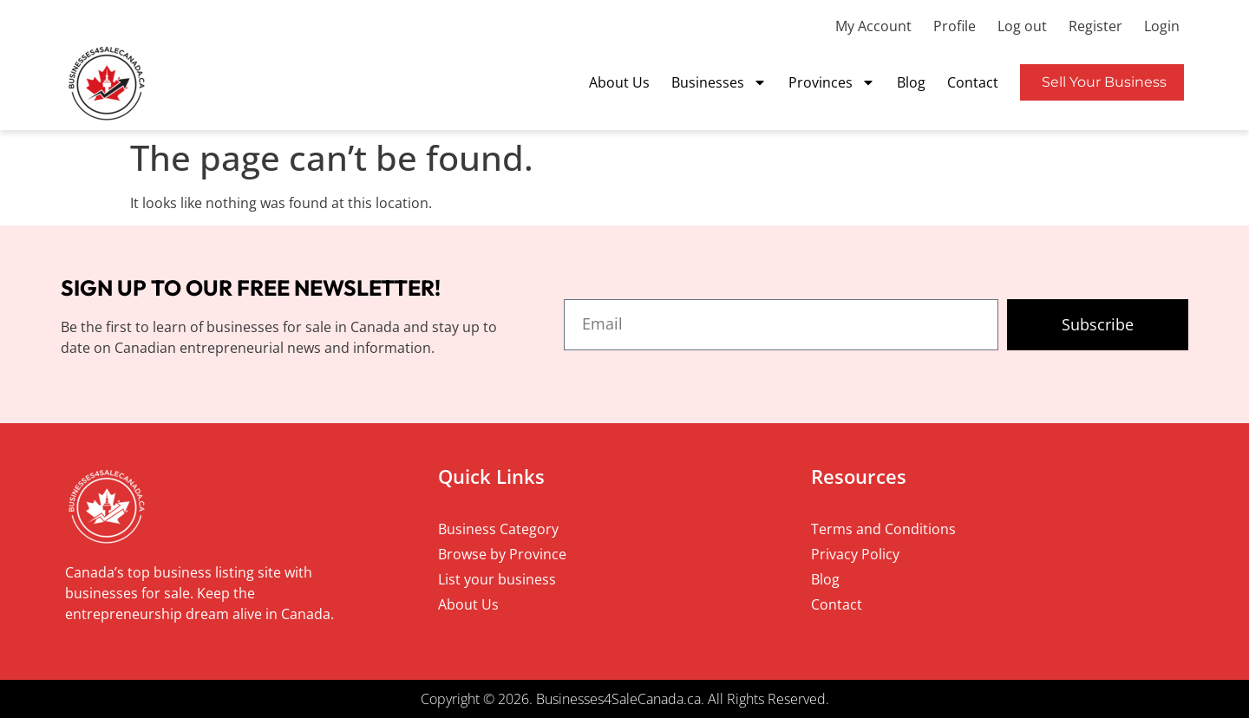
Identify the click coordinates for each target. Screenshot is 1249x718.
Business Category (498, 529)
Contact (972, 82)
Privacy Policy (855, 554)
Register (1095, 26)
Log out (1022, 26)
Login (1162, 26)
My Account (873, 26)
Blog (911, 82)
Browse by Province (502, 554)
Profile (954, 26)
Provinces (831, 82)
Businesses (719, 82)
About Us (619, 82)
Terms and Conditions (883, 529)
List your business (497, 579)
